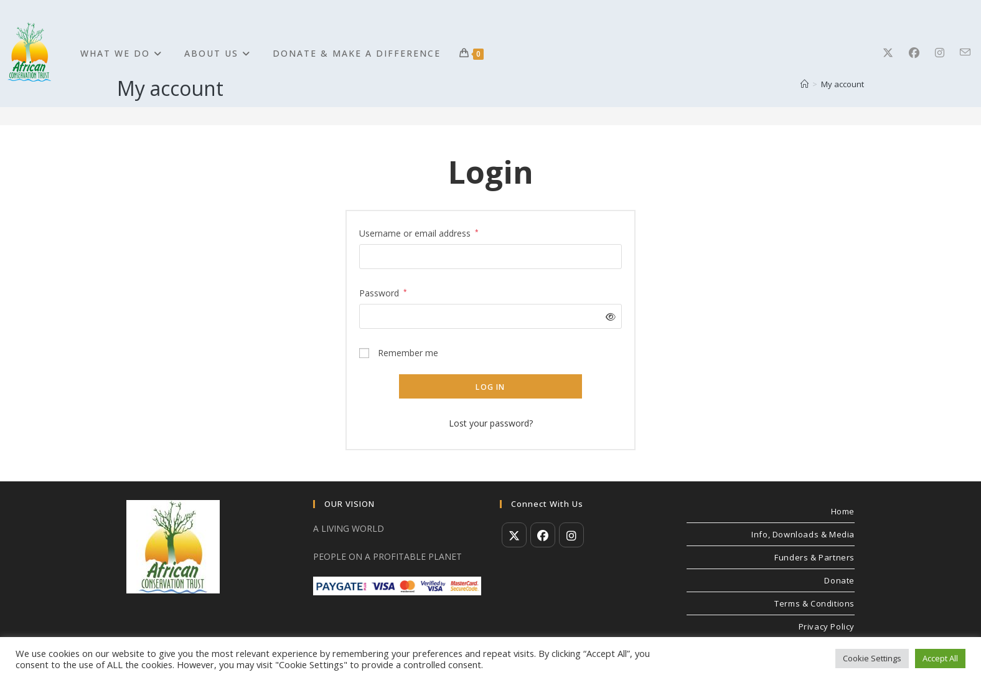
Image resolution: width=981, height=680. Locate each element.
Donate (839, 580)
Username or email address (419, 232)
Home (843, 511)
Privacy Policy (827, 626)
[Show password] (608, 316)
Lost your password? (491, 423)
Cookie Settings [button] (872, 658)
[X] (896, 52)
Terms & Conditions (814, 603)
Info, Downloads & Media (803, 534)
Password (383, 292)
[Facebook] (922, 52)
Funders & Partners (814, 557)
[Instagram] (947, 52)
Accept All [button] (940, 658)
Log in (490, 387)
